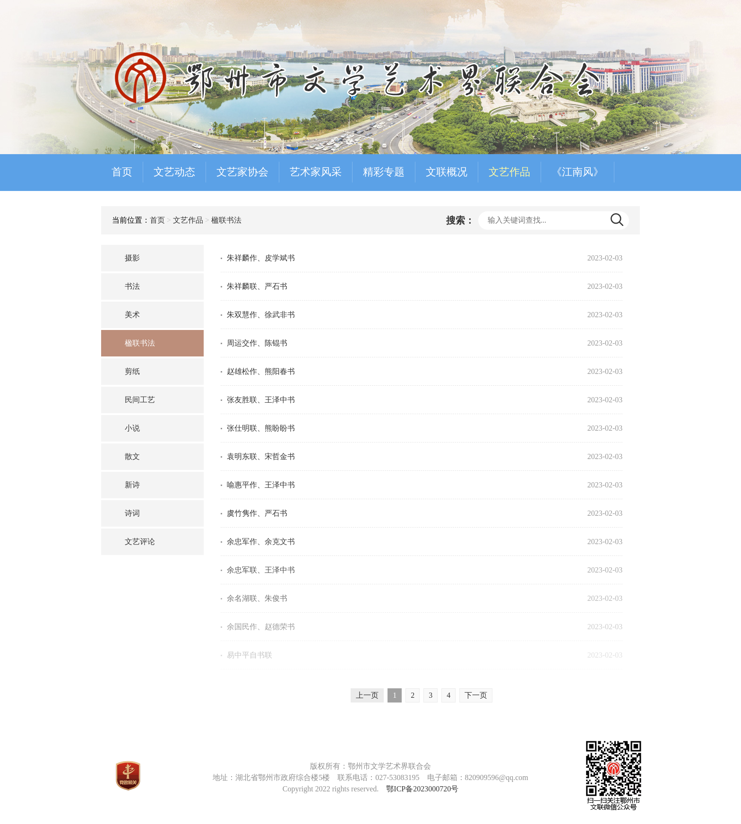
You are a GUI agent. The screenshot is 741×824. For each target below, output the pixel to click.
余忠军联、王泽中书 (261, 570)
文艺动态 (174, 172)
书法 (132, 286)
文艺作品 (509, 172)
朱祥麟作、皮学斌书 (261, 258)
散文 (132, 456)
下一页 (476, 695)
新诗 (132, 485)
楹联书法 (226, 220)
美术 (132, 315)
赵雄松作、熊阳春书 (261, 371)
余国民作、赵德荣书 (261, 627)
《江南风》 (577, 172)
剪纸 (132, 371)
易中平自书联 (249, 655)
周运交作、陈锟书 (257, 343)
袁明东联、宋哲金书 (261, 456)
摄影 (132, 258)
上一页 (367, 695)
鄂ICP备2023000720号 (422, 789)
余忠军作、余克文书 (261, 542)
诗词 (132, 513)
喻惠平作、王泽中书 (261, 485)
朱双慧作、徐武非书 (261, 315)
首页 (122, 172)
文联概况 (446, 172)
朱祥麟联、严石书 (257, 286)
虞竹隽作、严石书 (257, 513)
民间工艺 (140, 400)
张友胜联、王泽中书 (261, 400)
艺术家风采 (316, 172)
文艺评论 (140, 542)
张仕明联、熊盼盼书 (261, 428)
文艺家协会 (242, 172)
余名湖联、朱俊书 (257, 598)
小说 (132, 428)
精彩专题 (384, 172)
